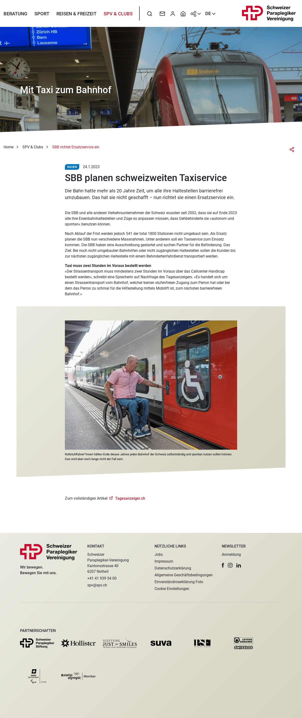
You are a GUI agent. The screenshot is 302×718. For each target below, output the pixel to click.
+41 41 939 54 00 (102, 578)
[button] (223, 565)
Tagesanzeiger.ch (129, 501)
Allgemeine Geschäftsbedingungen (184, 575)
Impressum (164, 561)
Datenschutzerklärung (173, 568)
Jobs (159, 554)
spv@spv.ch (97, 585)
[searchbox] (149, 15)
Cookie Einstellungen (172, 588)
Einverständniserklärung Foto (179, 582)
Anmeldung (231, 554)
